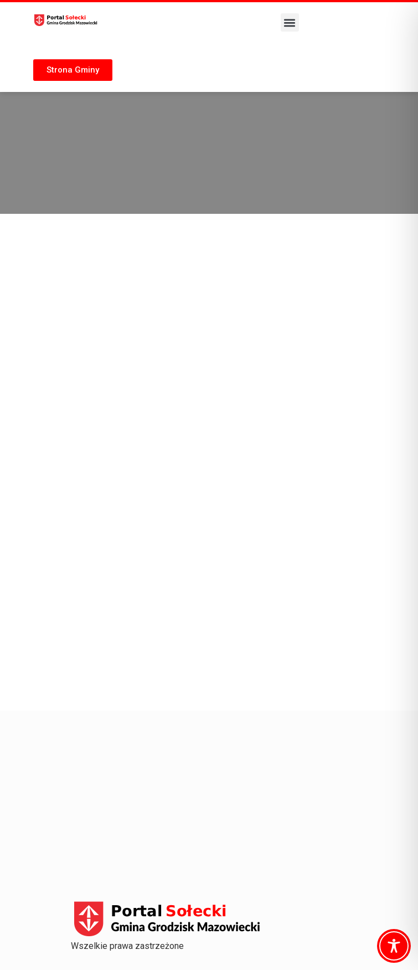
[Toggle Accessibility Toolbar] (394, 946)
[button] (290, 22)
